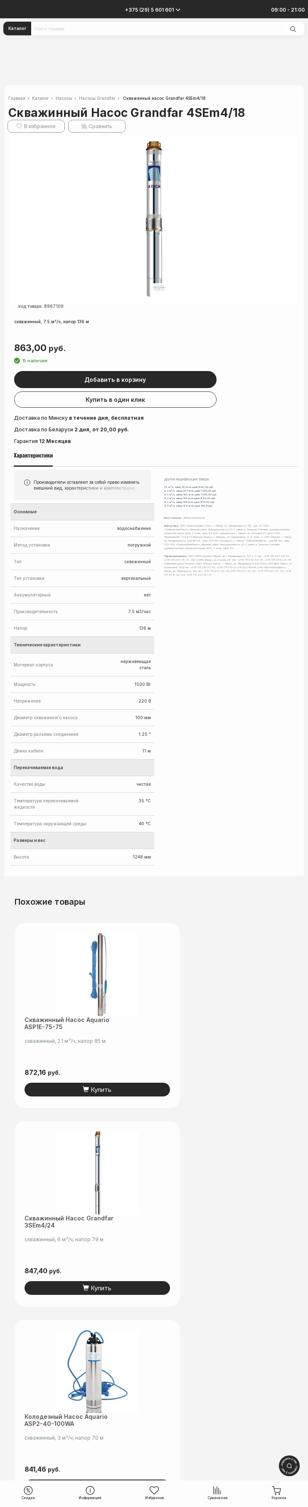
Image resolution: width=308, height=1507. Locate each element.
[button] (290, 143)
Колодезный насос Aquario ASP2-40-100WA (66, 1222)
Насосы (64, 98)
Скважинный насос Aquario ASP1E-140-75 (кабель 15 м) (212, 1222)
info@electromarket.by (154, 1420)
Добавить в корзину (158, 379)
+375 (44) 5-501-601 (154, 1415)
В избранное (40, 126)
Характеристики (33, 455)
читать (178, 1385)
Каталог (17, 28)
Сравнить (100, 126)
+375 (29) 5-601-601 (154, 1410)
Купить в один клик (157, 399)
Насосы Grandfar (97, 98)
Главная (16, 98)
